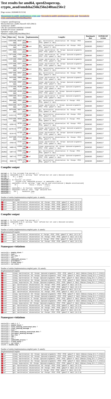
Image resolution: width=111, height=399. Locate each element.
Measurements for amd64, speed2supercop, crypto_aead (20, 16)
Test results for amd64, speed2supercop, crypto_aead (59, 16)
